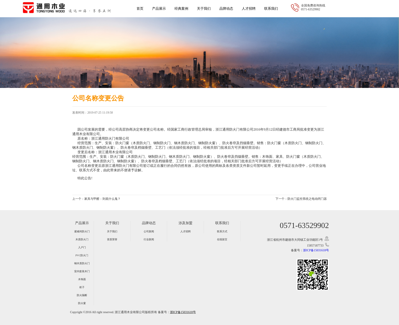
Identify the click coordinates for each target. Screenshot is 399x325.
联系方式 (222, 231)
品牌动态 (226, 8)
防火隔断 (82, 295)
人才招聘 (249, 8)
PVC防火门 (81, 255)
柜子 (82, 287)
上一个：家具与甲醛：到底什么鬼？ (96, 198)
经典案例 (181, 8)
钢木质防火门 (82, 263)
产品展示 (159, 8)
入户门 (82, 247)
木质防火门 (81, 239)
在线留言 (222, 239)
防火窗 (82, 303)
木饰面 (82, 279)
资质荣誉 (112, 239)
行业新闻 (149, 239)
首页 (140, 8)
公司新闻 (149, 231)
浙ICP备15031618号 (316, 250)
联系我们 (271, 8)
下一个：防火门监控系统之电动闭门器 (301, 198)
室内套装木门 (82, 271)
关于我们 (204, 8)
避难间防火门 (82, 231)
